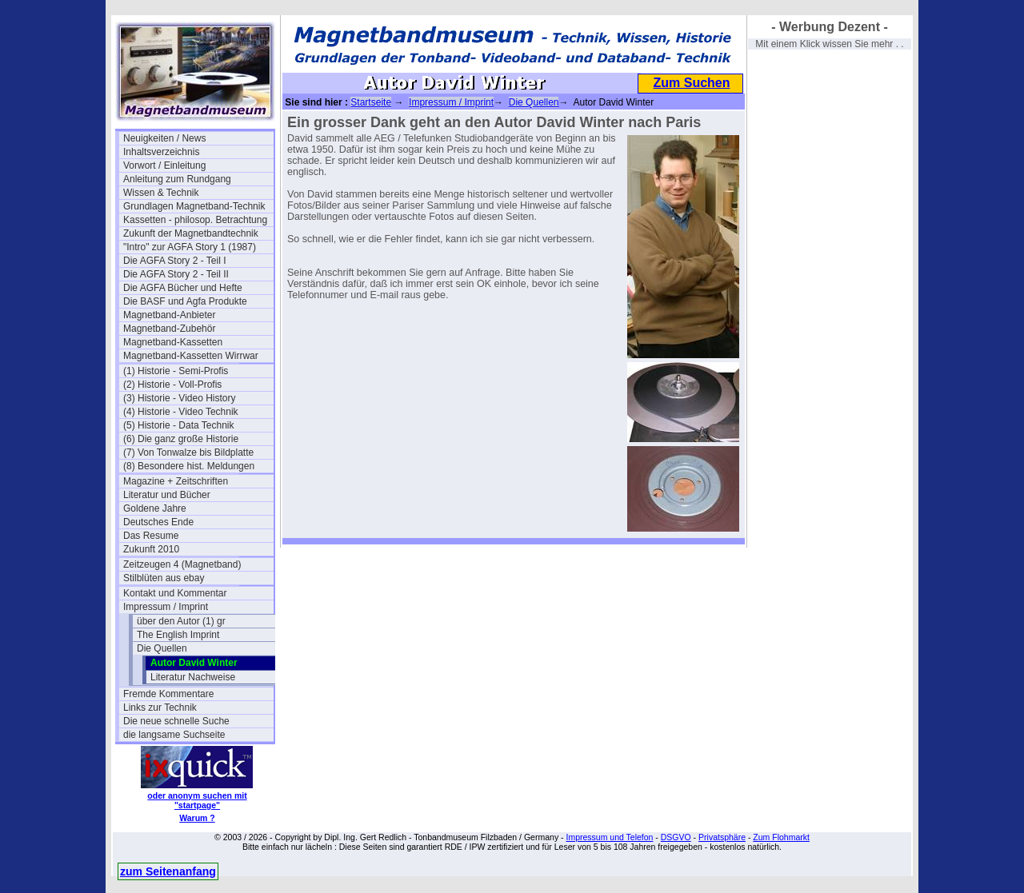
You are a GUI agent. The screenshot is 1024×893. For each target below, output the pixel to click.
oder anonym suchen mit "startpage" (196, 800)
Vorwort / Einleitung (164, 165)
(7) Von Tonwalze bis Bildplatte (188, 452)
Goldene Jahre (154, 508)
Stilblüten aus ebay (163, 578)
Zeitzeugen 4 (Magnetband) (182, 564)
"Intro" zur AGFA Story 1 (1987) (189, 247)
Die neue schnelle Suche (176, 721)
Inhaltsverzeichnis (161, 151)
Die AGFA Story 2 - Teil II (176, 274)
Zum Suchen (691, 83)
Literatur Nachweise (192, 677)
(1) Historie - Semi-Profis (175, 371)
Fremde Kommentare (168, 694)
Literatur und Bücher (166, 494)
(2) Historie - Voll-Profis (172, 384)
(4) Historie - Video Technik (180, 411)
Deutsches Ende (158, 522)
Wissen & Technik (160, 192)
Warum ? (197, 818)
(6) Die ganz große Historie (180, 439)
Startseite (370, 102)
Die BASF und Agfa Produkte (185, 301)
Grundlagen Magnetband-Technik (194, 206)
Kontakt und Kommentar (174, 593)
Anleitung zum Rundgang (177, 179)
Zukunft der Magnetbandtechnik (190, 233)
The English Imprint (178, 634)
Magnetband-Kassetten (172, 342)
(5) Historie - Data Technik (178, 425)
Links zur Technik (160, 707)
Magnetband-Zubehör (169, 328)
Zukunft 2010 (151, 549)
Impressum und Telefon (609, 837)
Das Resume (150, 535)
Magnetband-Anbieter (169, 315)
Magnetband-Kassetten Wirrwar (190, 355)
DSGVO (676, 837)
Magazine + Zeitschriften (175, 481)
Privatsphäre (722, 837)
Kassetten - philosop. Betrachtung (195, 219)
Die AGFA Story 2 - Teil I (174, 260)
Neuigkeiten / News (164, 138)
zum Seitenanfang (168, 871)
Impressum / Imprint (165, 606)
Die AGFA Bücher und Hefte (182, 287)
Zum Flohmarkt (781, 837)
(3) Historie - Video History (179, 398)
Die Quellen (162, 648)
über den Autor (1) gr (181, 621)
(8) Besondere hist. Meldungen (188, 466)
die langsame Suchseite (174, 734)
